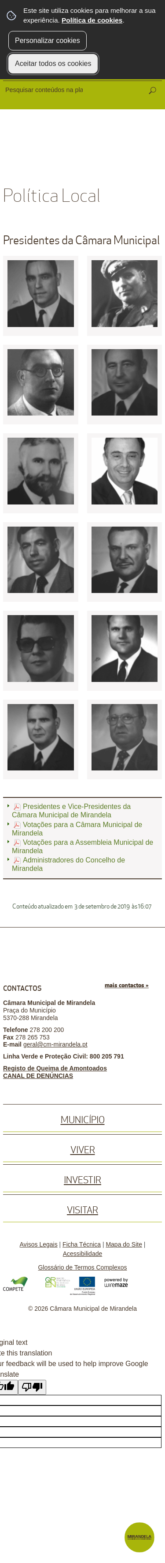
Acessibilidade (83, 1253)
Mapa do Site (124, 1244)
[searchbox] (45, 90)
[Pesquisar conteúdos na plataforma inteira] (152, 90)
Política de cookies (92, 20)
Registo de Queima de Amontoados (55, 1068)
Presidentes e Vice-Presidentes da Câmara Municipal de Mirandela (71, 811)
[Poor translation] (32, 1387)
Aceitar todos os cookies (53, 63)
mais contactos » (127, 985)
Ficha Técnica (81, 1244)
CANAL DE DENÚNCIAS (38, 1075)
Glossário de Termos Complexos (82, 1267)
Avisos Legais (39, 1244)
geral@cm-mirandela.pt (55, 1044)
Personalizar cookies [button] (47, 40)
